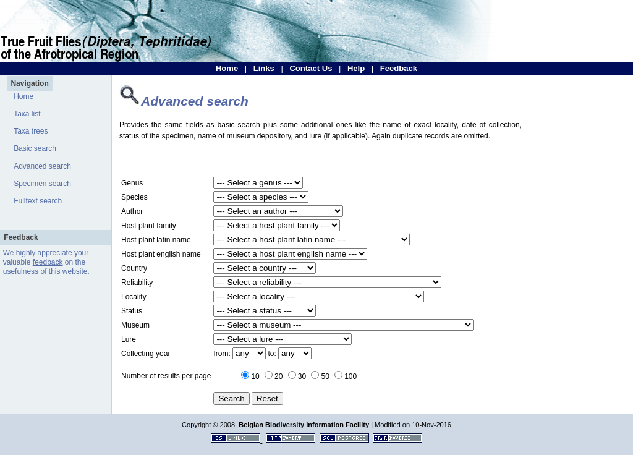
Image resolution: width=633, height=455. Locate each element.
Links (263, 68)
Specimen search (42, 183)
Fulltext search (38, 201)
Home (227, 68)
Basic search (35, 148)
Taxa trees (31, 131)
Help (356, 68)
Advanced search (42, 166)
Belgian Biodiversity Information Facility (304, 424)
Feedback (398, 68)
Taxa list (27, 113)
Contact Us (310, 68)
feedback (48, 262)
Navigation (29, 83)
